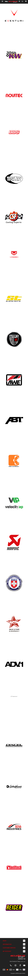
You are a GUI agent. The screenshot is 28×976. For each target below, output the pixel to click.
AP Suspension (14, 696)
